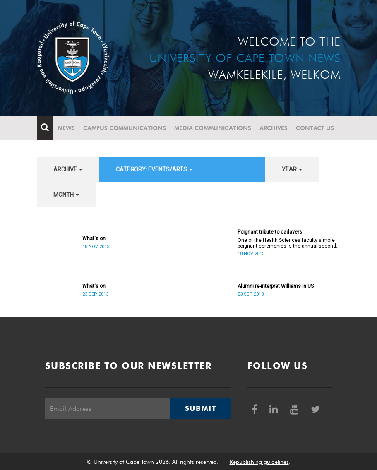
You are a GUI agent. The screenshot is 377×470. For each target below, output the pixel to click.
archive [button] (67, 169)
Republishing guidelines (259, 461)
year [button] (292, 169)
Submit (200, 408)
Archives (273, 128)
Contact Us (315, 128)
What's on (94, 238)
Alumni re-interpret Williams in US (276, 286)
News (66, 128)
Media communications (212, 128)
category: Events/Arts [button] (154, 169)
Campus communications (124, 128)
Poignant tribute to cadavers (270, 232)
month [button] (66, 194)
